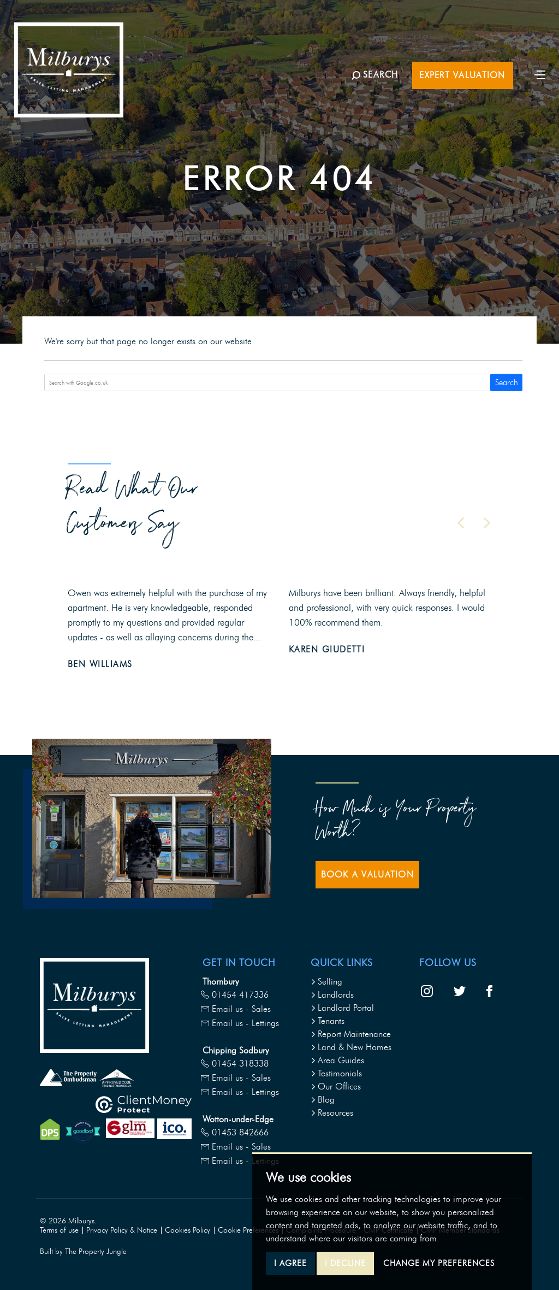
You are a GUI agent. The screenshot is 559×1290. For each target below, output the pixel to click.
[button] (460, 523)
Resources (332, 1113)
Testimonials (336, 1073)
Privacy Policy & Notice (121, 1230)
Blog (323, 1099)
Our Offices (336, 1086)
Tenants (327, 1021)
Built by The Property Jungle (83, 1251)
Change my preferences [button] (439, 1263)
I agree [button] (290, 1263)
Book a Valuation (367, 874)
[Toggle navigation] (539, 73)
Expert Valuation (462, 75)
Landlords (332, 994)
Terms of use (59, 1230)
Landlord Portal (342, 1008)
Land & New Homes (351, 1047)
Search (506, 382)
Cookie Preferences (248, 1230)
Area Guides (337, 1060)
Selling (326, 981)
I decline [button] (345, 1263)
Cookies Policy (187, 1230)
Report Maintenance (351, 1034)
